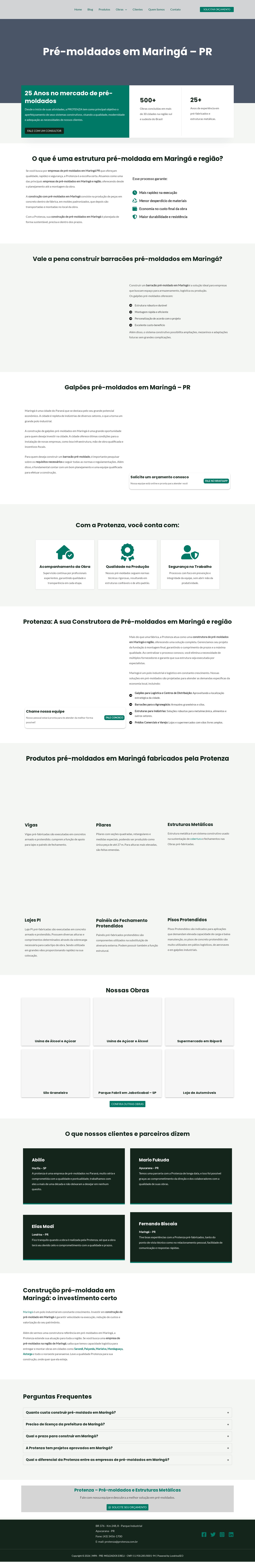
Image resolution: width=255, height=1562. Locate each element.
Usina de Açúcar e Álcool (127, 1041)
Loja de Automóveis (199, 1092)
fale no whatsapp (216, 481)
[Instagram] (222, 1535)
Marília (36, 1168)
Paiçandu (90, 1349)
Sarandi (78, 1349)
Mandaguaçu (31, 1354)
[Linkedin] (231, 1535)
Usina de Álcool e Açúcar (55, 1041)
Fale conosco (114, 717)
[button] (125, 9)
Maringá (28, 1312)
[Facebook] (204, 1535)
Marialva (102, 1349)
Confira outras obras (127, 1104)
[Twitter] (213, 1535)
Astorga (45, 1354)
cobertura (196, 838)
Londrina (37, 1234)
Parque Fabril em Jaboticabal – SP (127, 1092)
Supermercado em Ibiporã (199, 1041)
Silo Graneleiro (55, 1092)
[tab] (127, 1413)
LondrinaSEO (176, 1556)
